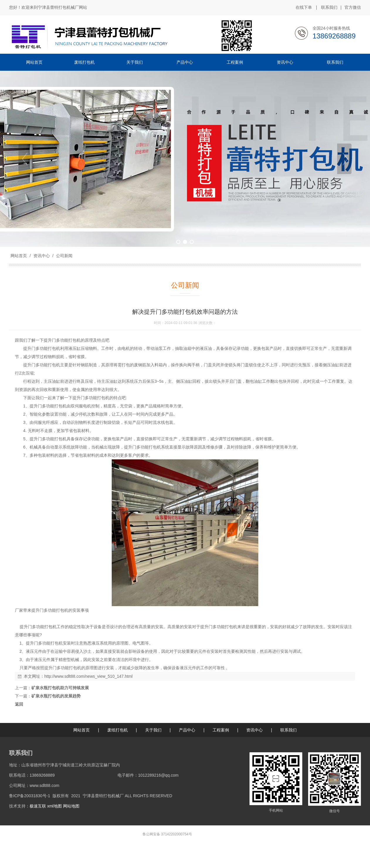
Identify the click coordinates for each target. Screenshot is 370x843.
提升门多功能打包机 (62, 340)
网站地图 (71, 806)
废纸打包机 (117, 730)
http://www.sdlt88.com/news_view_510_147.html (88, 676)
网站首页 (19, 255)
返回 (19, 704)
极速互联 (38, 806)
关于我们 (153, 730)
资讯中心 (41, 255)
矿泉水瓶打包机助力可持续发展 (60, 687)
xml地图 (54, 806)
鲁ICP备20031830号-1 (29, 795)
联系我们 (329, 7)
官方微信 (352, 7)
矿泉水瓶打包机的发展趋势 (56, 696)
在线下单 (304, 7)
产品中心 (187, 730)
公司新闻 (63, 255)
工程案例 (221, 730)
